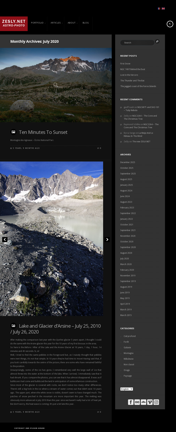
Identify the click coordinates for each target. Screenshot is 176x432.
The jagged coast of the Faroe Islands (138, 86)
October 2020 (126, 241)
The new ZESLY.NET (141, 141)
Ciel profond (130, 336)
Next (107, 240)
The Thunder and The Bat (132, 80)
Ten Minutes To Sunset (43, 132)
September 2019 (128, 281)
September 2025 (128, 173)
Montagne (128, 353)
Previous (5, 240)
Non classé (129, 364)
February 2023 (127, 207)
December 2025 (127, 162)
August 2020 (126, 253)
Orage (127, 370)
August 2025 (126, 179)
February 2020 (127, 270)
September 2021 (128, 230)
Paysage (128, 376)
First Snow (125, 63)
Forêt (126, 342)
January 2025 (126, 185)
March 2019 (126, 309)
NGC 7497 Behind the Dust (132, 69)
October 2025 (126, 168)
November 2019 (127, 275)
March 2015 (126, 315)
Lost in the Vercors (129, 75)
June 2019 (125, 292)
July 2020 (124, 258)
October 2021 (126, 224)
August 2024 (126, 190)
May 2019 (125, 298)
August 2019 (126, 287)
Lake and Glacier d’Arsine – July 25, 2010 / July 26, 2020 (55, 328)
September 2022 (128, 213)
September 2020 (128, 247)
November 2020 (127, 236)
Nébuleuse (128, 359)
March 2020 (126, 264)
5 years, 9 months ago (26, 148)
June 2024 (125, 196)
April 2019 (125, 304)
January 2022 (126, 219)
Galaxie (127, 347)
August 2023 (126, 202)
